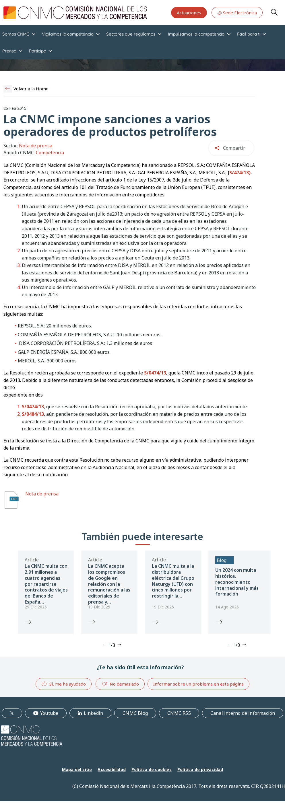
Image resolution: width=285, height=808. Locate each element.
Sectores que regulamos (130, 34)
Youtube (49, 713)
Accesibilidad (112, 769)
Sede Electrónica (237, 12)
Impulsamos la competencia (196, 34)
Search (274, 12)
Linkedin (93, 713)
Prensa (9, 51)
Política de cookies (151, 769)
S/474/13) (240, 172)
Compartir (234, 148)
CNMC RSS (179, 713)
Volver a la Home (31, 88)
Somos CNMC (15, 34)
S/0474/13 (155, 373)
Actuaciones (189, 12)
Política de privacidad (200, 769)
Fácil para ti (248, 34)
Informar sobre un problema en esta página (198, 684)
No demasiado (120, 684)
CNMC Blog (135, 713)
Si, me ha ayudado (63, 684)
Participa (37, 51)
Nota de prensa (42, 494)
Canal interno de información (242, 713)
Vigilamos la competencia (67, 34)
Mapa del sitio (77, 769)
